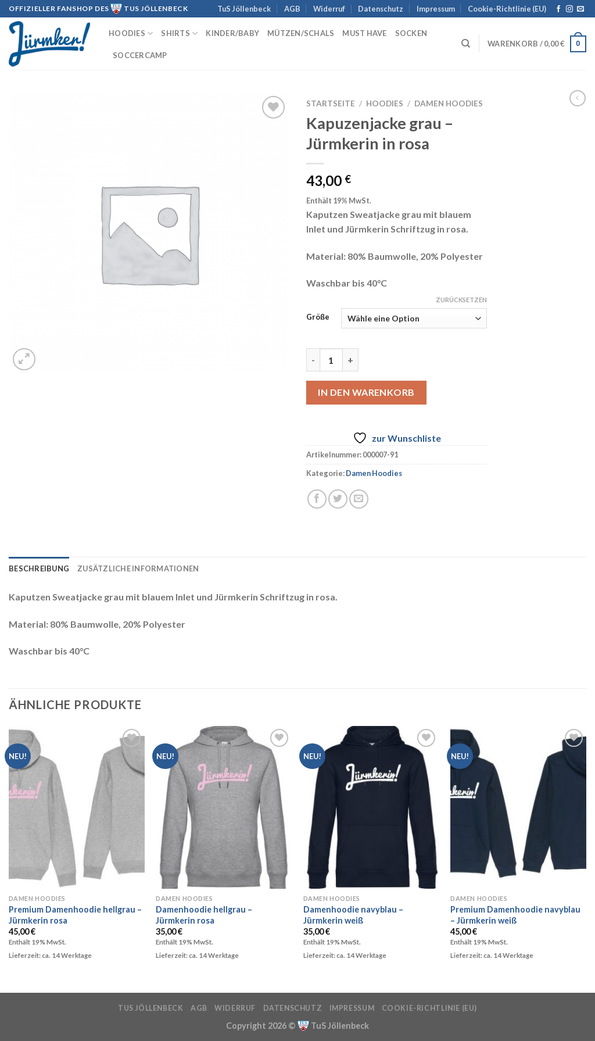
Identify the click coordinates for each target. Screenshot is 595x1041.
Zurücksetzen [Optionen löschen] (461, 299)
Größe (317, 317)
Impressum (436, 8)
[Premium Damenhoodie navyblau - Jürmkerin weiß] (518, 807)
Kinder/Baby (232, 33)
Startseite (330, 103)
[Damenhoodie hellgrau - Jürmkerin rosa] (224, 807)
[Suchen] (465, 44)
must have (364, 33)
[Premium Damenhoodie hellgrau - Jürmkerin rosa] (77, 807)
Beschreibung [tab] (39, 568)
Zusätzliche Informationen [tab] (138, 568)
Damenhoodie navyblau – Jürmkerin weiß (353, 914)
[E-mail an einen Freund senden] (358, 499)
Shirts (179, 33)
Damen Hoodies (448, 103)
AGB (292, 8)
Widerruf (329, 8)
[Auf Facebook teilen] (317, 499)
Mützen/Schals (300, 33)
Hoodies (131, 33)
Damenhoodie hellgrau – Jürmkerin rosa (204, 914)
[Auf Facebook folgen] (558, 9)
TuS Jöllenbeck (244, 8)
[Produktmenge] (331, 359)
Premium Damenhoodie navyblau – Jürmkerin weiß (515, 914)
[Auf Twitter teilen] (337, 499)
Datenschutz (380, 8)
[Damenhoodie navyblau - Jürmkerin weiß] (371, 807)
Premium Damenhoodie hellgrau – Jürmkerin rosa (75, 914)
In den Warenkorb (366, 392)
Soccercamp (140, 55)
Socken (411, 33)
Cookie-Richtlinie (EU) (507, 8)
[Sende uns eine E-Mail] (580, 9)
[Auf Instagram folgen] (569, 9)
